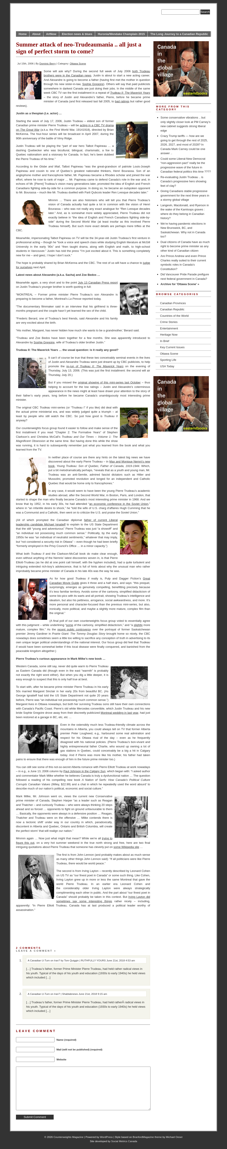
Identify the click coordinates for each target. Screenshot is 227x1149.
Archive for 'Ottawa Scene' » (179, 284)
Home (23, 34)
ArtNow (51, 34)
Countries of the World (174, 315)
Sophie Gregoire (92, 84)
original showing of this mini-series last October (109, 382)
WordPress (106, 1136)
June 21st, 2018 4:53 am (120, 960)
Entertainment (169, 328)
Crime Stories (169, 322)
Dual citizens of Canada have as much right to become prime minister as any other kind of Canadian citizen (185, 246)
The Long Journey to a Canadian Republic (179, 34)
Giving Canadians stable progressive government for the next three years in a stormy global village (184, 195)
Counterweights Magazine (68, 1136)
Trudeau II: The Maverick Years (130, 92)
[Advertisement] (68, 932)
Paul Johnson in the (84, 771)
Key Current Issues (172, 347)
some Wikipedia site (126, 847)
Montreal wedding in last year (119, 712)
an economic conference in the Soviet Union (118, 503)
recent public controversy (74, 629)
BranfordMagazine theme (147, 1136)
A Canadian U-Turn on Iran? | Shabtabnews (53, 993)
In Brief (164, 341)
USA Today (167, 366)
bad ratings (122, 101)
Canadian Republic (172, 309)
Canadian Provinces (173, 303)
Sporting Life (168, 360)
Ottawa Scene (78, 63)
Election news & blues (77, 34)
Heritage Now (169, 334)
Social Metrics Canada (124, 1141)
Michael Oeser (174, 1136)
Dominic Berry (47, 63)
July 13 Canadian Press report (98, 282)
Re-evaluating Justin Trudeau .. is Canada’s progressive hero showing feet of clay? (183, 181)
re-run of (94, 366)
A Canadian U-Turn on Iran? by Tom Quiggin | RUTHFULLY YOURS (67, 960)
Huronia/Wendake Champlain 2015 (121, 34)
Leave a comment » (36, 950)
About (36, 34)
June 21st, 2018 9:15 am (92, 993)
